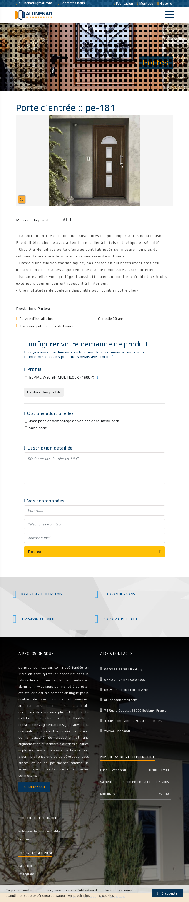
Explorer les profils (44, 392)
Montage (145, 3)
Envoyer (94, 551)
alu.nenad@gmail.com (34, 3)
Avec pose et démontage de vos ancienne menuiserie (74, 421)
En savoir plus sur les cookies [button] (91, 895)
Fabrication (124, 3)
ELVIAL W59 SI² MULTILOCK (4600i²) (61, 377)
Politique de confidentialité (39, 831)
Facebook (25, 865)
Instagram (26, 874)
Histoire (165, 3)
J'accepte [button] (167, 893)
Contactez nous (71, 3)
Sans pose (38, 428)
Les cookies (27, 839)
